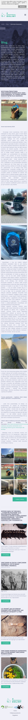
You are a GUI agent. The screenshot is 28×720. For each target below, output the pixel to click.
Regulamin (15, 715)
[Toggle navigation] (25, 15)
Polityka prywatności (15, 713)
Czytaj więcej (6, 554)
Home (2, 24)
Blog (7, 24)
